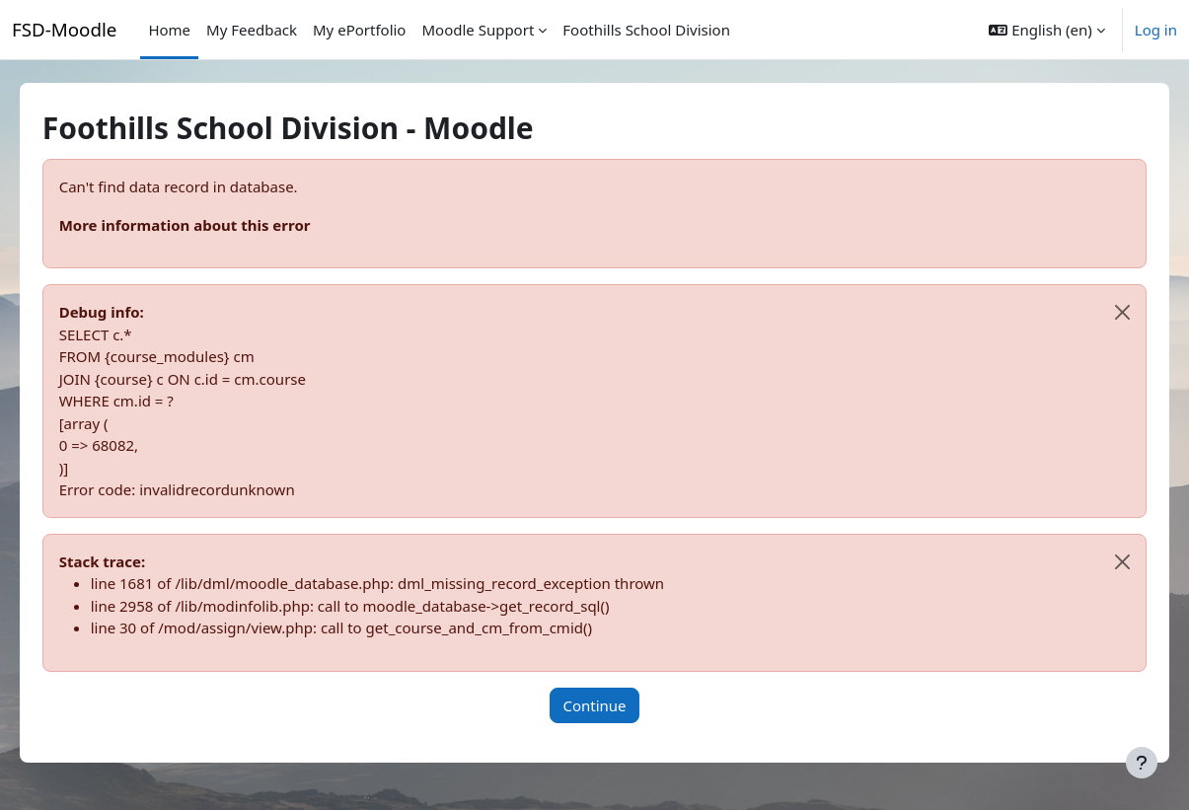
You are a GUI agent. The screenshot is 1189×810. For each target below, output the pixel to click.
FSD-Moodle (64, 29)
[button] (1046, 29)
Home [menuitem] (169, 29)
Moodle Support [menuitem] (477, 29)
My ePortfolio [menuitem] (359, 29)
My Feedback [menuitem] (251, 29)
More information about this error (212, 225)
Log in (1156, 29)
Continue (594, 705)
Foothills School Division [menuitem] (646, 29)
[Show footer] (1141, 762)
